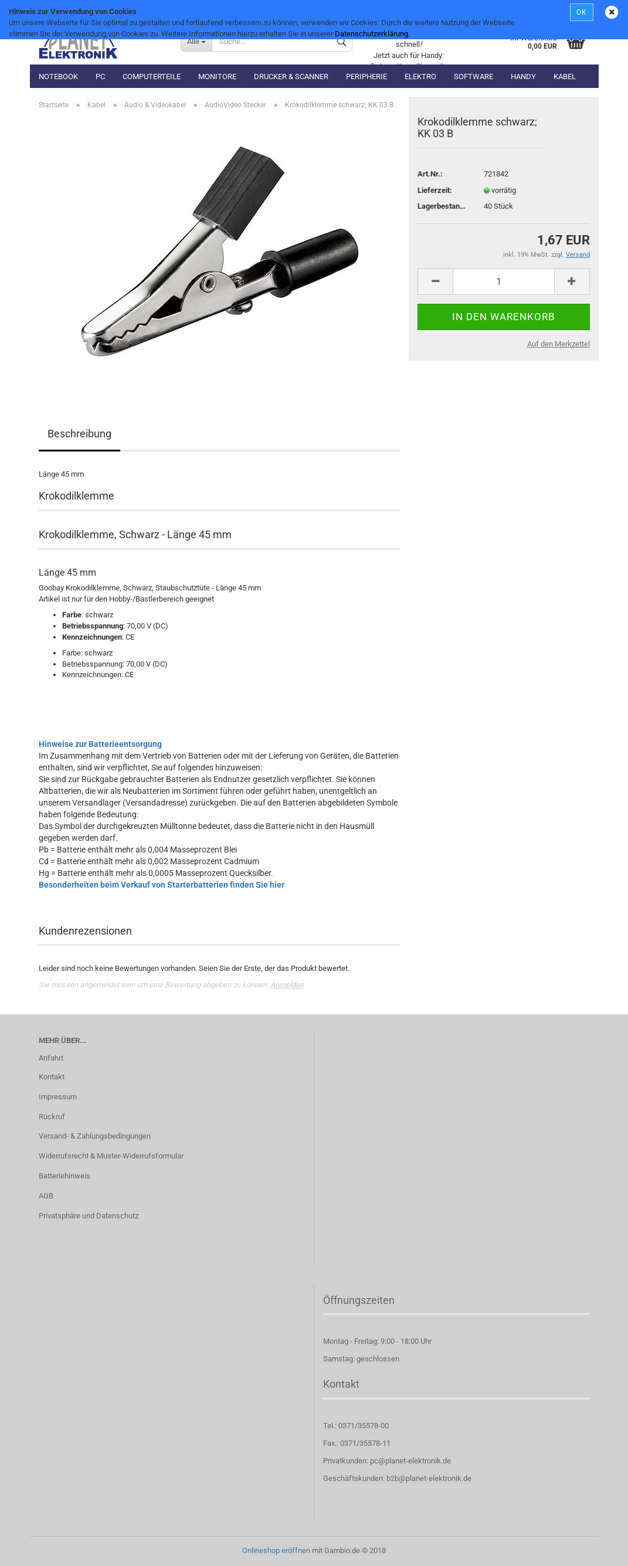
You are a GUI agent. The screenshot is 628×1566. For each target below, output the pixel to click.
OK (581, 12)
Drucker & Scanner (291, 76)
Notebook (58, 76)
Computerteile (152, 76)
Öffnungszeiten (359, 1300)
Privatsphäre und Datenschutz (88, 1215)
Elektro (420, 76)
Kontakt (52, 1076)
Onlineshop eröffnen (276, 1550)
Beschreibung (79, 433)
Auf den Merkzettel (558, 343)
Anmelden (287, 984)
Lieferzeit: (434, 190)
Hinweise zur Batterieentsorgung (100, 744)
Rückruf (52, 1116)
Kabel (565, 76)
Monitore (217, 76)
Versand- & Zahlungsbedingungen (95, 1136)
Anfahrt (51, 1058)
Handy (523, 76)
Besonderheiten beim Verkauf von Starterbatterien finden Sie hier (161, 884)
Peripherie (366, 76)
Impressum (58, 1096)
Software (473, 76)
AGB (46, 1195)
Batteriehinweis (64, 1175)
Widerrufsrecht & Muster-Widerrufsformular (111, 1155)
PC (100, 76)
